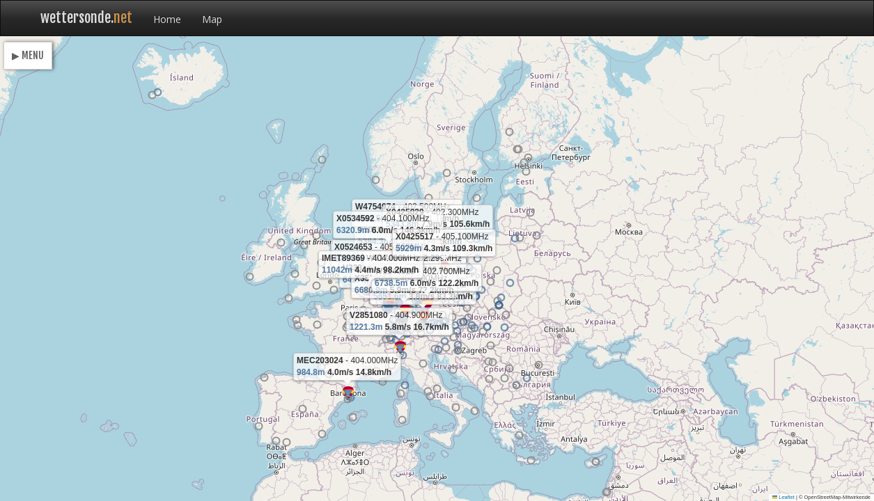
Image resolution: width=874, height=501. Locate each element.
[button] (410, 262)
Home (167, 19)
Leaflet (783, 497)
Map (212, 19)
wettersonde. (86, 17)
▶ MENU (28, 55)
